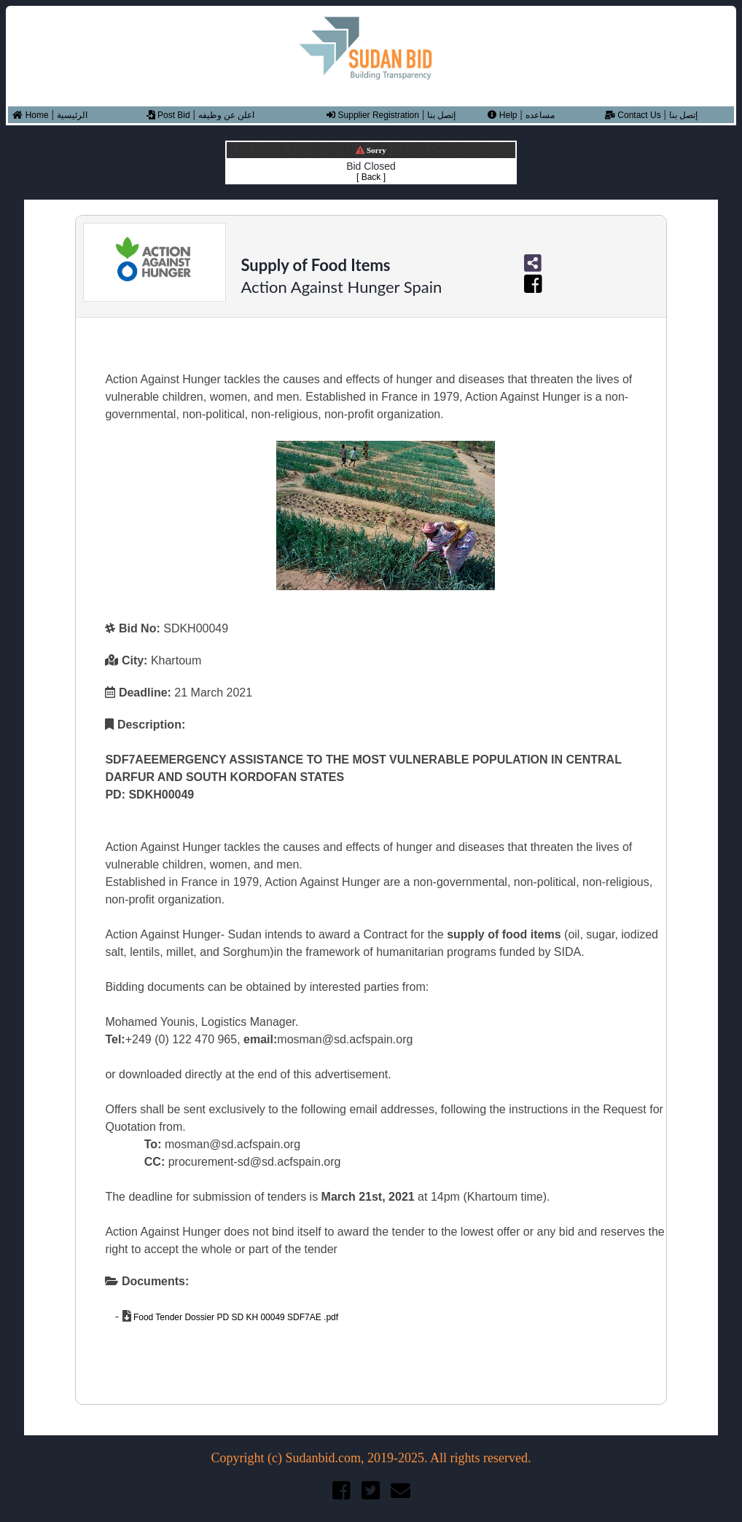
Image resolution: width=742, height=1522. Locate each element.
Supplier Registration (373, 115)
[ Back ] (371, 177)
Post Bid (168, 115)
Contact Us (633, 115)
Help (502, 115)
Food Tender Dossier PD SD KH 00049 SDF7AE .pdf (235, 1317)
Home (30, 115)
